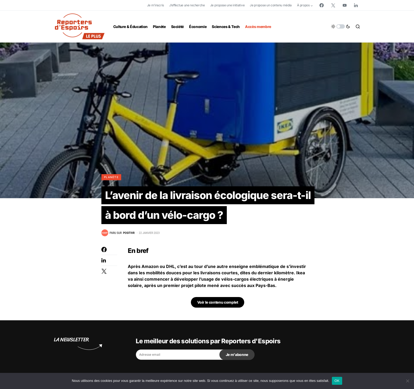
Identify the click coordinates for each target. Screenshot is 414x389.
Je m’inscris (155, 5)
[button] (340, 26)
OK (337, 381)
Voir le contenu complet (217, 302)
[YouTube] (344, 5)
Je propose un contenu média (271, 5)
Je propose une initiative (227, 5)
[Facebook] (321, 5)
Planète (111, 177)
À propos (303, 5)
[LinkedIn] (356, 5)
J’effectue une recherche (187, 5)
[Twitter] (333, 5)
